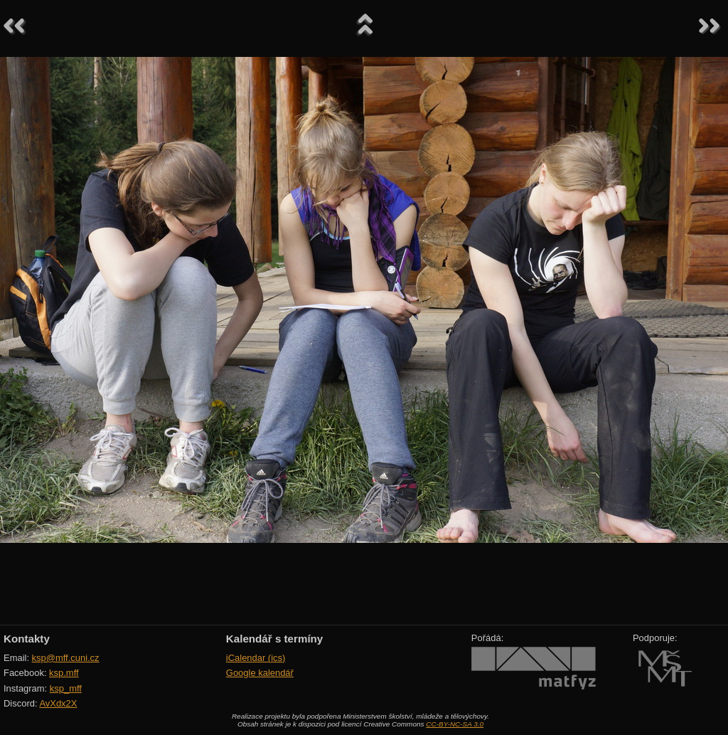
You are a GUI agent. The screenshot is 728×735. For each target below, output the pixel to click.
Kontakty (27, 639)
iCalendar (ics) (256, 657)
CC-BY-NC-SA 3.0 (454, 724)
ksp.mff (64, 672)
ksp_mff (66, 688)
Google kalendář (260, 672)
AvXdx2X (58, 703)
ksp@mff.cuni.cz (66, 657)
